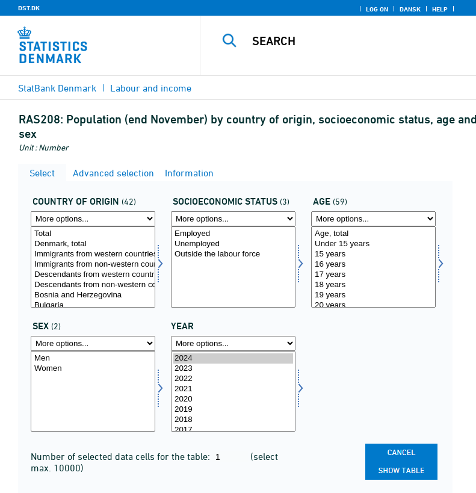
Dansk (410, 9)
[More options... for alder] (373, 218)
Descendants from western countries (93, 275)
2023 (233, 369)
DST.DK (29, 8)
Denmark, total (93, 244)
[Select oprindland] (93, 267)
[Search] (356, 41)
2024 (233, 358)
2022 (233, 379)
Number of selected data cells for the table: (121, 456)
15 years (373, 254)
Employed (233, 234)
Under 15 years (373, 244)
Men (93, 358)
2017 (233, 430)
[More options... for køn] (93, 343)
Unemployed (233, 244)
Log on (377, 9)
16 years (373, 264)
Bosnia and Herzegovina (93, 295)
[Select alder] (373, 267)
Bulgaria (93, 305)
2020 (233, 399)
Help (440, 9)
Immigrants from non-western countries (93, 264)
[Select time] (233, 391)
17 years (373, 275)
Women (93, 369)
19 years (373, 295)
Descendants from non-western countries (93, 285)
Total (93, 234)
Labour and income (150, 87)
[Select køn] (93, 391)
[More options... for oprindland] (93, 218)
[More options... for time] (233, 343)
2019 (233, 410)
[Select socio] (233, 267)
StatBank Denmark (57, 87)
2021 (233, 389)
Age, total (373, 234)
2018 (233, 420)
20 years (373, 305)
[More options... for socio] (233, 218)
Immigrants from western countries (93, 254)
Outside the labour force (233, 254)
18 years (373, 285)
